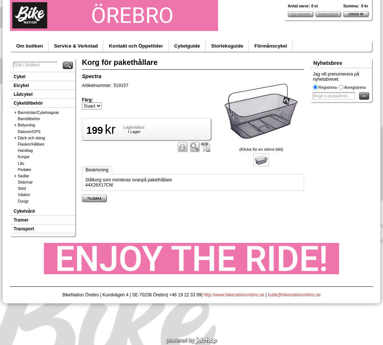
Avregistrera (355, 87)
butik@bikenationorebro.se (294, 294)
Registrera (327, 87)
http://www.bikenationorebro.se (234, 294)
